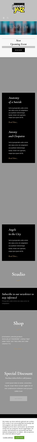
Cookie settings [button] (8, 437)
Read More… (13, 122)
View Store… (18, 348)
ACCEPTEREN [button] (19, 437)
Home (14, 31)
